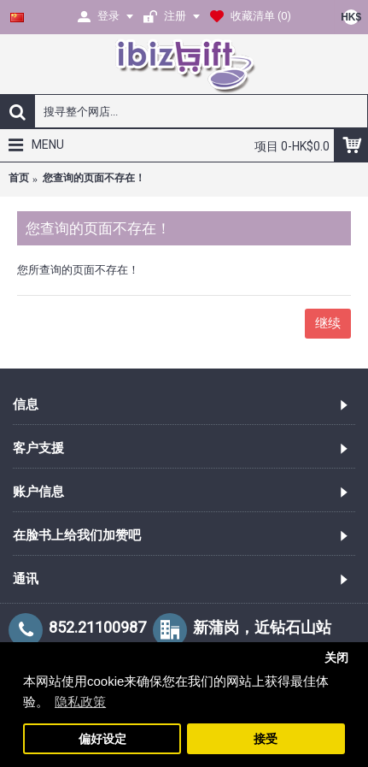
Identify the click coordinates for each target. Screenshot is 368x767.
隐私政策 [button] (80, 701)
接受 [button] (265, 739)
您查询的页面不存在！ (94, 178)
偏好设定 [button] (102, 739)
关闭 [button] (336, 658)
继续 (328, 323)
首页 (19, 178)
